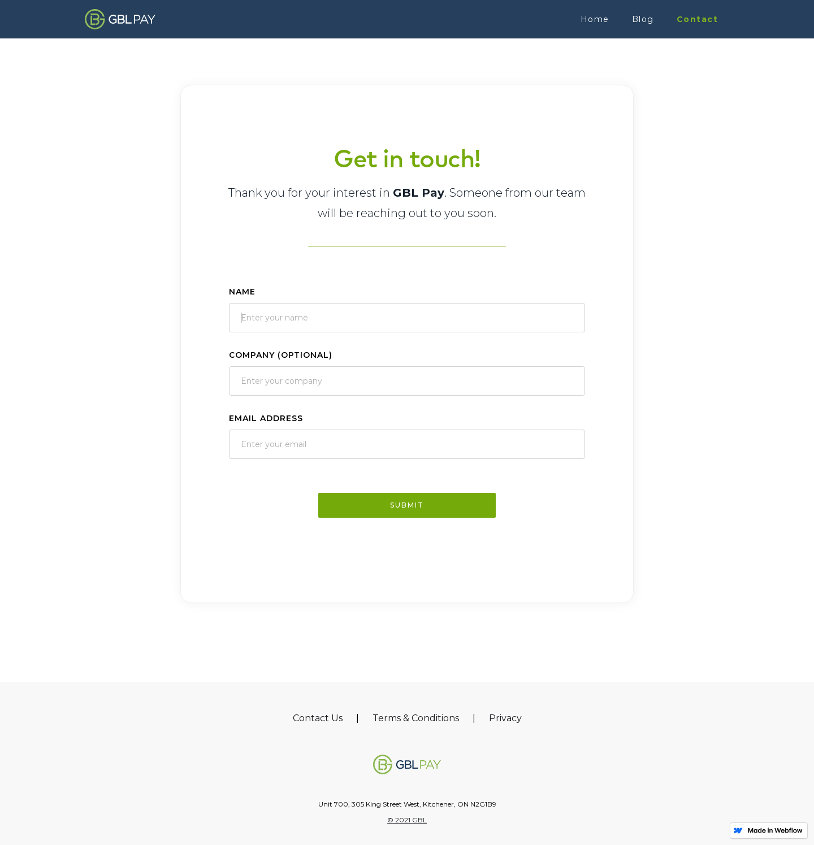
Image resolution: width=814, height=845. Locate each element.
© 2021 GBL (407, 820)
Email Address (266, 418)
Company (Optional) (280, 355)
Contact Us (318, 718)
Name (242, 292)
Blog (643, 19)
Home (595, 19)
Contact (697, 19)
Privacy (505, 718)
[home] (120, 19)
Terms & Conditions (416, 718)
